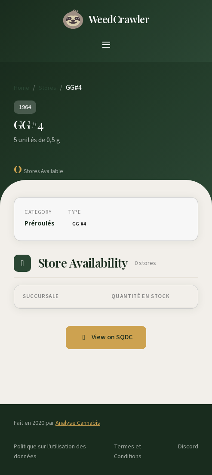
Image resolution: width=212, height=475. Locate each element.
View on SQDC (106, 337)
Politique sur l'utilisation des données (50, 451)
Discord (188, 446)
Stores (47, 87)
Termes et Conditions (127, 451)
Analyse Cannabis (77, 422)
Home (21, 87)
